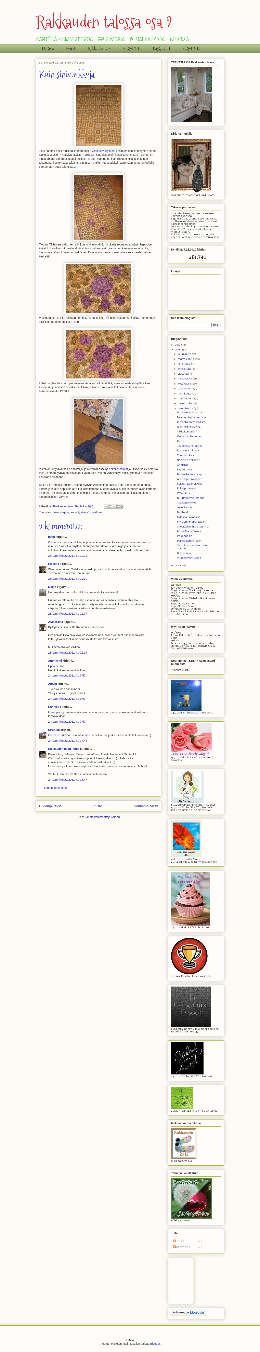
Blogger (155, 1343)
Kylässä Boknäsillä (188, 517)
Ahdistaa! (183, 465)
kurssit (75, 512)
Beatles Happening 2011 (191, 417)
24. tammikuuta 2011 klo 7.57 (67, 721)
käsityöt (85, 512)
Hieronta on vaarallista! (192, 422)
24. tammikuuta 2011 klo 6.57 (67, 698)
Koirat (71, 48)
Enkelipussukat (186, 488)
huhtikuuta (185, 393)
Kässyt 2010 (132, 48)
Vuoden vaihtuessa (189, 558)
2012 (178, 345)
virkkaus (97, 512)
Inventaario (184, 507)
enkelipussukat (118, 469)
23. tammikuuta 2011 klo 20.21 (67, 555)
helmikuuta (185, 403)
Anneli (52, 683)
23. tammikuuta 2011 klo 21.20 (67, 578)
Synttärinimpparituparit (192, 522)
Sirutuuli (54, 730)
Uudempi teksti (50, 806)
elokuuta (183, 374)
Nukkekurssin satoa (189, 412)
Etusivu (48, 48)
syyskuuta (184, 369)
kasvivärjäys (61, 512)
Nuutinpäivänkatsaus (190, 498)
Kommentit (181, 1247)
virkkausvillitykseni (104, 150)
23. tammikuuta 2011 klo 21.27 (67, 613)
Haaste (181, 441)
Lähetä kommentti (55, 787)
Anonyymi (55, 660)
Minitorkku (183, 512)
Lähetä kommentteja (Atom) (102, 817)
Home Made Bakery (189, 531)
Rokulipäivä (184, 553)
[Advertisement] (191, 1279)
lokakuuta (184, 364)
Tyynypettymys (186, 503)
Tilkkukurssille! (186, 431)
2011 (177, 349)
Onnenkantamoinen (189, 436)
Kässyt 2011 (161, 48)
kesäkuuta (185, 384)
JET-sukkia (183, 493)
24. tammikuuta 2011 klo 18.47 (67, 779)
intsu (51, 536)
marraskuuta (186, 359)
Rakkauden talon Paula (63, 748)
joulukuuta (185, 354)
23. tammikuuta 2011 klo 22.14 (67, 652)
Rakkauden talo (99, 48)
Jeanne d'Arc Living (188, 427)
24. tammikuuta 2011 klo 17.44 (67, 740)
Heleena (53, 563)
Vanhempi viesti (146, 806)
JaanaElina (55, 622)
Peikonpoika (184, 536)
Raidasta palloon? (188, 460)
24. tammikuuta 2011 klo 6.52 (67, 675)
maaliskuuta (186, 398)
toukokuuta (185, 388)
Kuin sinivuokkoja (188, 450)
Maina (52, 587)
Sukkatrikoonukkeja (189, 484)
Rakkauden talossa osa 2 (104, 22)
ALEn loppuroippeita (189, 479)
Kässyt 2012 (191, 48)
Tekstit (178, 1241)
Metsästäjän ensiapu (190, 474)
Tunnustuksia (185, 455)
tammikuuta (186, 408)
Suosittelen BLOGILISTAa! (193, 526)
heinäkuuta (185, 378)
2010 (178, 565)
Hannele (53, 706)
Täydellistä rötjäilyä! (189, 446)
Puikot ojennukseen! (189, 541)
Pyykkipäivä (184, 469)
